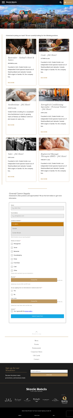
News (36, 341)
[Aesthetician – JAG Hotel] (19, 105)
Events (36, 344)
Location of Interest (16, 221)
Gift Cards (36, 355)
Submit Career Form (37, 316)
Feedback (19, 415)
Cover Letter (14, 298)
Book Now (68, 2)
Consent (13, 309)
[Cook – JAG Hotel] (48, 56)
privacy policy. (28, 311)
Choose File (34, 280)
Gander (14, 228)
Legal (54, 415)
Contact (36, 359)
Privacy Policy (37, 415)
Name (12, 205)
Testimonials (36, 348)
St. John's (15, 224)
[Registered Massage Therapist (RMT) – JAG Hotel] (54, 156)
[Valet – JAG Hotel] (15, 155)
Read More (11, 82)
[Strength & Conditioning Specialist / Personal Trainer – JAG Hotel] (54, 107)
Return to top (36, 333)
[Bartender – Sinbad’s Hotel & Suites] (21, 59)
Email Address (14, 213)
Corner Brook (16, 233)
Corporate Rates (36, 352)
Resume (13, 277)
